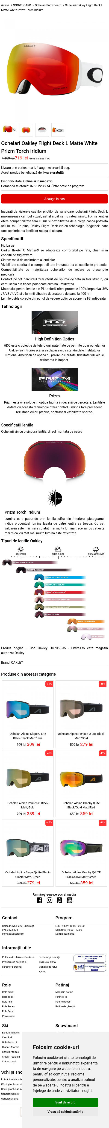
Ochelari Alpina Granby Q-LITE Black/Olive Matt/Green (81, 874)
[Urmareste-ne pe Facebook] (39, 901)
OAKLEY (17, 662)
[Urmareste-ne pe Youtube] (69, 901)
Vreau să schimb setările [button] (65, 1112)
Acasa (5, 5)
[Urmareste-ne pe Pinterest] (59, 901)
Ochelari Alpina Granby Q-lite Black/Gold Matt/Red (81, 805)
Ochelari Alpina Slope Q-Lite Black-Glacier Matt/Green (27, 874)
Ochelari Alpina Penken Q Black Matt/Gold (27, 805)
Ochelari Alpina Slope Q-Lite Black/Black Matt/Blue (28, 736)
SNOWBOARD (22, 5)
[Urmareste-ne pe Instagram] (49, 901)
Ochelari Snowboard (48, 5)
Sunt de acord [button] (65, 1102)
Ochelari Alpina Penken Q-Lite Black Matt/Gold (81, 736)
